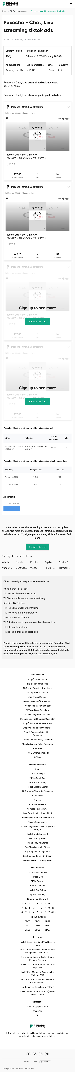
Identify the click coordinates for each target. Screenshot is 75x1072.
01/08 (37, 930)
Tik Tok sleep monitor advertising (20, 612)
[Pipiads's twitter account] (35, 1054)
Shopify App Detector (37, 697)
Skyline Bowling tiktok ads (66, 562)
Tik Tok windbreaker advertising (19, 593)
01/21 (27, 925)
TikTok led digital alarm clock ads (20, 631)
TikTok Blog (37, 877)
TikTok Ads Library (37, 782)
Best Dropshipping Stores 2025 (37, 813)
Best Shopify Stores (37, 838)
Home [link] (4, 11)
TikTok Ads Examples (37, 872)
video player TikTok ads (15, 588)
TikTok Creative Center (37, 787)
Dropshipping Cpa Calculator (37, 706)
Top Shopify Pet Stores (37, 843)
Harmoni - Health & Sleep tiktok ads (66, 568)
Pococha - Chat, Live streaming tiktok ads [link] (48, 11)
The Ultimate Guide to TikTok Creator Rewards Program (37, 958)
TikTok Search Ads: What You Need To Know (37, 943)
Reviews (37, 800)
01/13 (37, 925)
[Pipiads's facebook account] (28, 1054)
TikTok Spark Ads (38, 778)
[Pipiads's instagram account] (47, 1054)
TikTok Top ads (37, 881)
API (37, 1015)
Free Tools (37, 748)
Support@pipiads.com (37, 1006)
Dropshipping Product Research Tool (37, 817)
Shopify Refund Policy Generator (37, 728)
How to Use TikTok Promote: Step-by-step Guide (38, 966)
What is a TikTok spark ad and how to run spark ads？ (37, 981)
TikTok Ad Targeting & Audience (37, 688)
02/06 (37, 921)
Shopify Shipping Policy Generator (37, 744)
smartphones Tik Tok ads (16, 617)
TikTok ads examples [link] (19, 11)
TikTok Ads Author (37, 890)
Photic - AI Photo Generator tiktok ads (37, 562)
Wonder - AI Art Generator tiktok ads (9, 568)
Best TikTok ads (37, 885)
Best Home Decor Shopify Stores (37, 860)
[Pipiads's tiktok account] (41, 1054)
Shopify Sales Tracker (37, 679)
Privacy (26, 1062)
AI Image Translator (37, 804)
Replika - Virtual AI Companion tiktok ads (52, 562)
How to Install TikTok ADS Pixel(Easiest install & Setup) (37, 993)
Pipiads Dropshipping (37, 822)
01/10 (47, 925)
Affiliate (37, 757)
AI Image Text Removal (37, 809)
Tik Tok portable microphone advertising (24, 598)
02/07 (27, 921)
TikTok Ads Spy (37, 773)
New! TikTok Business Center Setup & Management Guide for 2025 (37, 951)
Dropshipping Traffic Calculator (37, 701)
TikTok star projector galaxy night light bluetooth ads (30, 622)
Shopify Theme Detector (37, 692)
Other (53, 912)
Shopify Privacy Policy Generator (37, 723)
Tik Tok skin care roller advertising (20, 608)
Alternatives (37, 795)
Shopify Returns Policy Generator (37, 739)
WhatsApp (37, 1011)
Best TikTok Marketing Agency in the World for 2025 (37, 973)
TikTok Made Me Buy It (37, 834)
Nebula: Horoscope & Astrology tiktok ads (9, 562)
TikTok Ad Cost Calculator (37, 710)
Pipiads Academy (37, 894)
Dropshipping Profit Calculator (37, 714)
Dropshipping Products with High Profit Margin (37, 828)
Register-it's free (37, 321)
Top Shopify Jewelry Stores (37, 847)
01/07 (47, 930)
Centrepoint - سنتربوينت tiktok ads (23, 568)
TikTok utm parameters (37, 684)
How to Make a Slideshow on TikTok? (37, 987)
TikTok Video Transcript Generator (37, 791)
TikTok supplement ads (15, 627)
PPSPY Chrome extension (37, 753)
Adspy (37, 769)
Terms (35, 1062)
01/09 (27, 930)
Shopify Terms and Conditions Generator (37, 734)
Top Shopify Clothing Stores (37, 851)
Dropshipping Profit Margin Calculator (37, 719)
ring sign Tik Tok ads (14, 603)
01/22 (47, 921)
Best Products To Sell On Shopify (37, 856)
